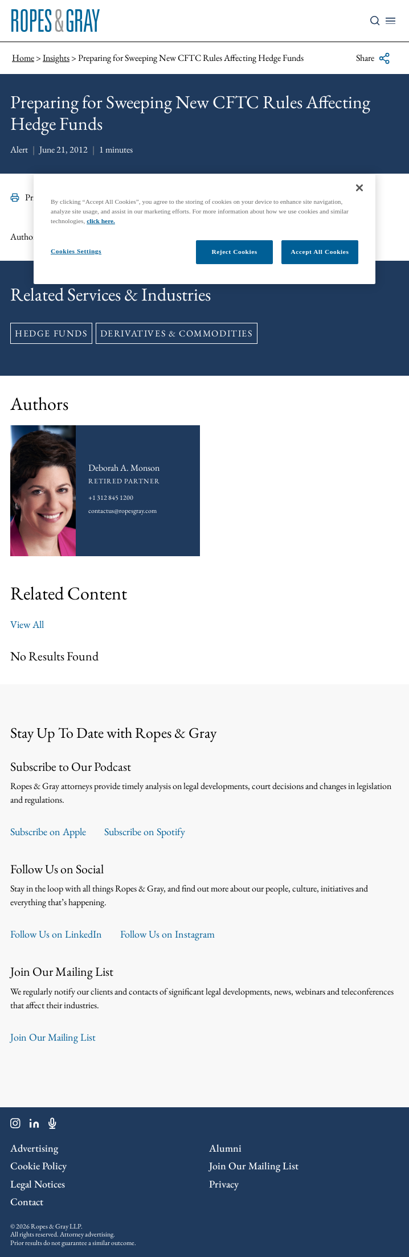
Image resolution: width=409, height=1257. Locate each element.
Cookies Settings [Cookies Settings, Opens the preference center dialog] (76, 251)
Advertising (34, 1148)
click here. (101, 220)
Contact (26, 1201)
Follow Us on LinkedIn (56, 933)
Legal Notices (37, 1183)
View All (27, 624)
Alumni (225, 1148)
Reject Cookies (234, 251)
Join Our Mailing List (53, 1037)
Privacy (224, 1183)
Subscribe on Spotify (144, 831)
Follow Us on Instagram (167, 933)
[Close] (359, 187)
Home (23, 58)
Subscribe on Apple (48, 831)
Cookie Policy (38, 1165)
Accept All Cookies (320, 251)
